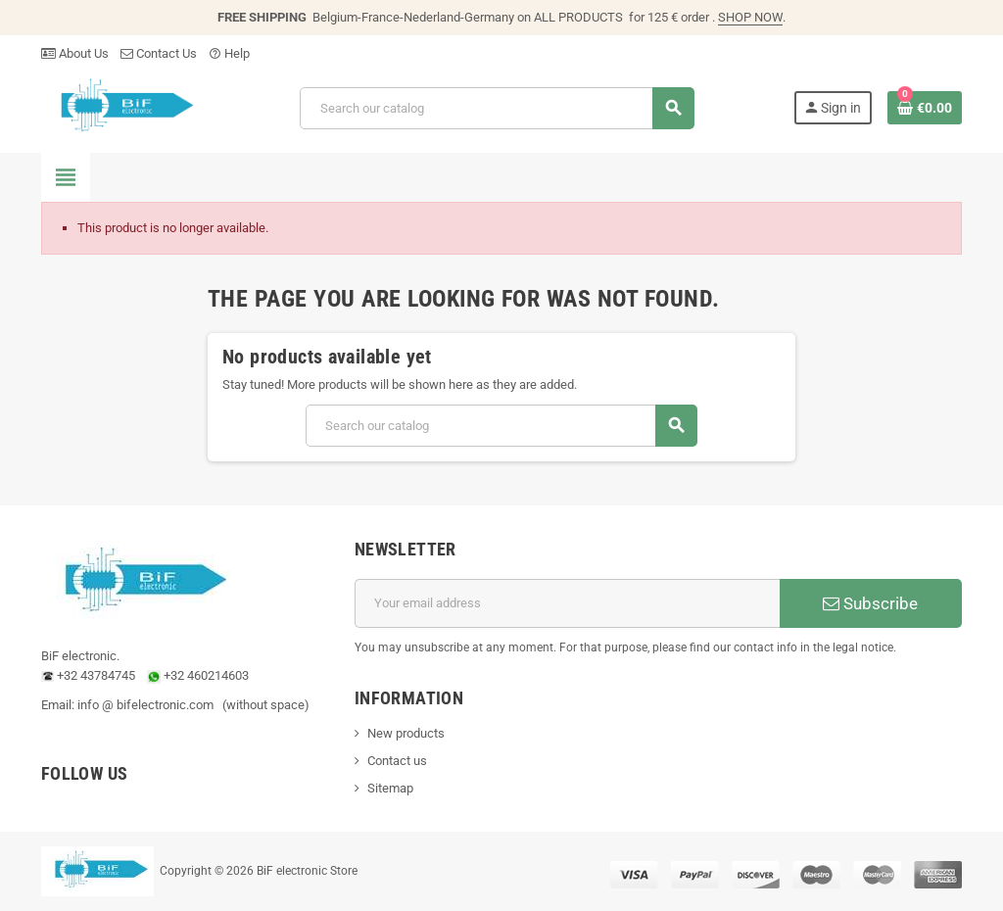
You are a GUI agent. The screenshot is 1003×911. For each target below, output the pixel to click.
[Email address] (567, 603)
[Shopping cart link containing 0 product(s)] (924, 107)
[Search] (496, 108)
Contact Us (158, 53)
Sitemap (390, 788)
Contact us (397, 760)
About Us (75, 53)
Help (229, 53)
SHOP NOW (750, 17)
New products (406, 733)
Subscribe (870, 603)
